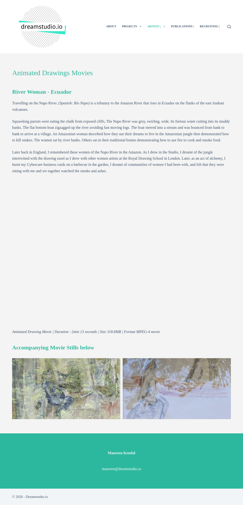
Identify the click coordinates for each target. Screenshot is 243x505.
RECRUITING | (210, 26)
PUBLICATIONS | (182, 26)
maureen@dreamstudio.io (121, 469)
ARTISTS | (157, 26)
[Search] (229, 26)
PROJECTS (132, 26)
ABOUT (111, 26)
